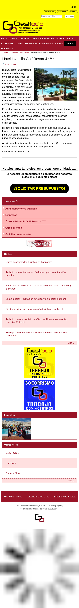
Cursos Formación (27, 44)
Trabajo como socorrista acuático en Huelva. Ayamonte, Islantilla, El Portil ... (36, 321)
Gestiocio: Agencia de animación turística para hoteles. (36, 309)
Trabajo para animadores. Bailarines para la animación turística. (36, 274)
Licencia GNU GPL (38, 496)
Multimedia (7, 48)
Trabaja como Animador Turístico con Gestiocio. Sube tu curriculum (36, 334)
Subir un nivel (11, 64)
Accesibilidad (62, 11)
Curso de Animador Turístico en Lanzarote (29, 262)
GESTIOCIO (12, 452)
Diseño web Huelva (65, 496)
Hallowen (11, 463)
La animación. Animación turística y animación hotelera (36, 298)
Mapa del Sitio (50, 11)
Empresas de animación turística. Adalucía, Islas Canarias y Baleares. (38, 287)
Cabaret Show (13, 473)
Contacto (73, 11)
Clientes (70, 44)
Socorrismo (7, 44)
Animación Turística (43, 39)
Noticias (25, 39)
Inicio (4, 39)
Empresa (14, 39)
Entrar (74, 6)
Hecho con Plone (12, 496)
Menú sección (11, 201)
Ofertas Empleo (65, 39)
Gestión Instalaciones (51, 44)
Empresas (24, 52)
